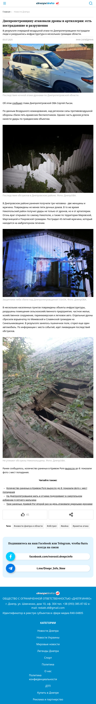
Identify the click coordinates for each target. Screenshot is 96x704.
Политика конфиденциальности (43, 677)
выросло (70, 468)
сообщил (17, 103)
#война (64, 526)
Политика (48, 664)
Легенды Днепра (48, 651)
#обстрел (52, 526)
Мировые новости (48, 644)
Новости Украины (47, 637)
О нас (47, 671)
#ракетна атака (80, 526)
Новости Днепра (48, 631)
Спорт (48, 657)
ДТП (48, 686)
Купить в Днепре (48, 692)
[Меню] (5, 3)
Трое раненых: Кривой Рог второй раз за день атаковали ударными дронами (49, 503)
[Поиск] (91, 3)
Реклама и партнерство (48, 699)
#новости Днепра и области (28, 526)
